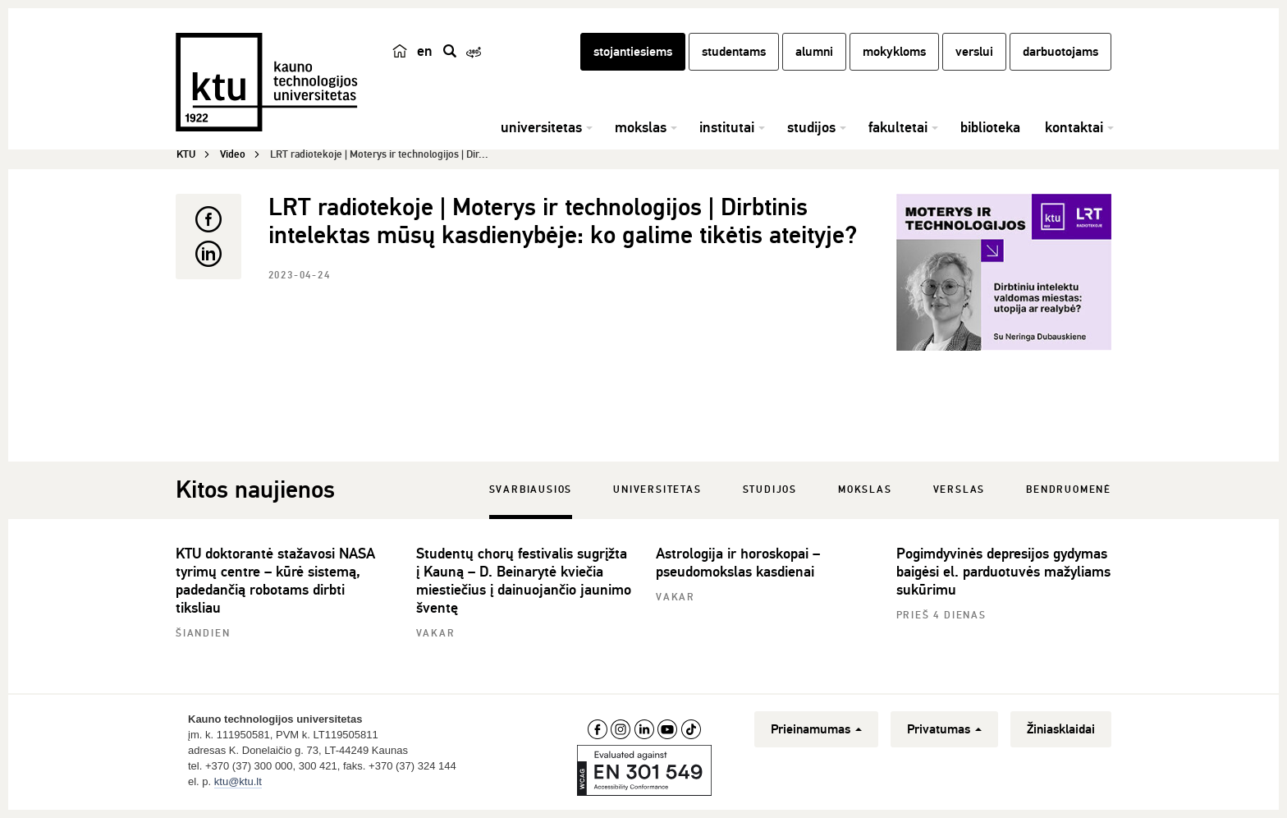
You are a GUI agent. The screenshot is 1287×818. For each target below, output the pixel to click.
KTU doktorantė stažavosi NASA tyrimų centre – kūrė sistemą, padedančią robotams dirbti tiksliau (275, 581)
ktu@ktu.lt (238, 781)
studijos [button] (811, 127)
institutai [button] (726, 127)
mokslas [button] (640, 127)
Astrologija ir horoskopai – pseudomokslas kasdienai (738, 563)
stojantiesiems (632, 52)
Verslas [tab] (959, 490)
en (425, 51)
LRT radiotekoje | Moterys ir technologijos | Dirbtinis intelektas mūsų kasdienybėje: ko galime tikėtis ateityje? (562, 221)
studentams (734, 52)
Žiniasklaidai (1061, 729)
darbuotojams (1060, 52)
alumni (814, 52)
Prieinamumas (816, 729)
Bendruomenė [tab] (1068, 490)
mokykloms (894, 52)
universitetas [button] (541, 127)
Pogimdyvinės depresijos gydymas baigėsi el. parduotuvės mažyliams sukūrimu (1003, 572)
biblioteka (990, 127)
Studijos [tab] (770, 490)
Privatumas (944, 729)
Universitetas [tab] (657, 490)
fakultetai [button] (897, 127)
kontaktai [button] (1074, 127)
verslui (974, 52)
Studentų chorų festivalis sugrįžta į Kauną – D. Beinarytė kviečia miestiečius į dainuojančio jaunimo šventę (523, 581)
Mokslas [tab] (865, 490)
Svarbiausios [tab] (531, 490)
